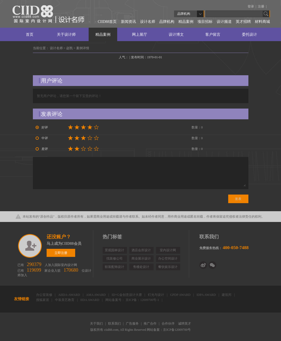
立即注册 (30, 246)
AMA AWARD (96, 295)
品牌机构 (166, 22)
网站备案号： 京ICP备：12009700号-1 (132, 300)
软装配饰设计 (114, 267)
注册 (261, 6)
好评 (42, 127)
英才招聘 (243, 22)
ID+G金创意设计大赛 (127, 295)
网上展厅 (139, 35)
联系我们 (115, 323)
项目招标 (205, 22)
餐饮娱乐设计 (168, 267)
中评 (42, 138)
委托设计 (249, 35)
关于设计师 (66, 35)
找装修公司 (114, 258)
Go (266, 13)
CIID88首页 (107, 22)
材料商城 (262, 22)
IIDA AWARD (90, 300)
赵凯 (70, 48)
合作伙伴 (168, 323)
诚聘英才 (184, 323)
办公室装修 (44, 295)
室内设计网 (168, 250)
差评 (42, 149)
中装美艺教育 (65, 300)
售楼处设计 (141, 267)
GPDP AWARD (180, 295)
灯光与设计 (156, 295)
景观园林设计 (114, 250)
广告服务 (133, 323)
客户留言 (212, 35)
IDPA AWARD (206, 295)
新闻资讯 (128, 22)
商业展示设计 (141, 258)
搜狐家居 (43, 300)
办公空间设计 (168, 258)
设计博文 (176, 35)
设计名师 (147, 22)
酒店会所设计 (141, 250)
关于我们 (97, 323)
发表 (238, 199)
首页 (29, 35)
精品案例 (185, 22)
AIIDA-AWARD (69, 295)
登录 (251, 6)
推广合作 (150, 323)
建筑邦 (227, 295)
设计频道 (224, 22)
